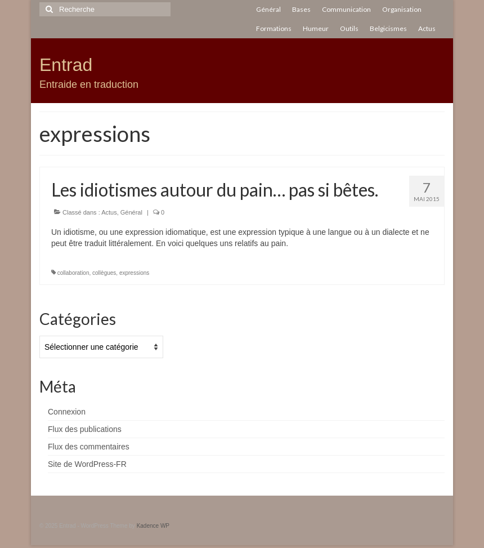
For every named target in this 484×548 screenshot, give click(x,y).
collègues (104, 273)
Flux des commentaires (88, 446)
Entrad (65, 65)
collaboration (73, 273)
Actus (109, 212)
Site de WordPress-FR (87, 464)
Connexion (67, 411)
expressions (134, 273)
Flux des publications (85, 429)
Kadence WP (153, 526)
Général (131, 212)
